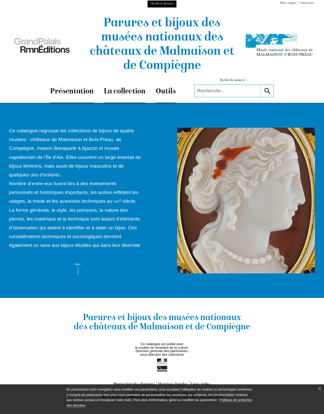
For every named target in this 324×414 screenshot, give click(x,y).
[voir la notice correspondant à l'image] (246, 200)
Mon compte (288, 3)
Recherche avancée (234, 80)
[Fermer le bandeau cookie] (320, 389)
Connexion (306, 3)
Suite (78, 269)
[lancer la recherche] (267, 91)
